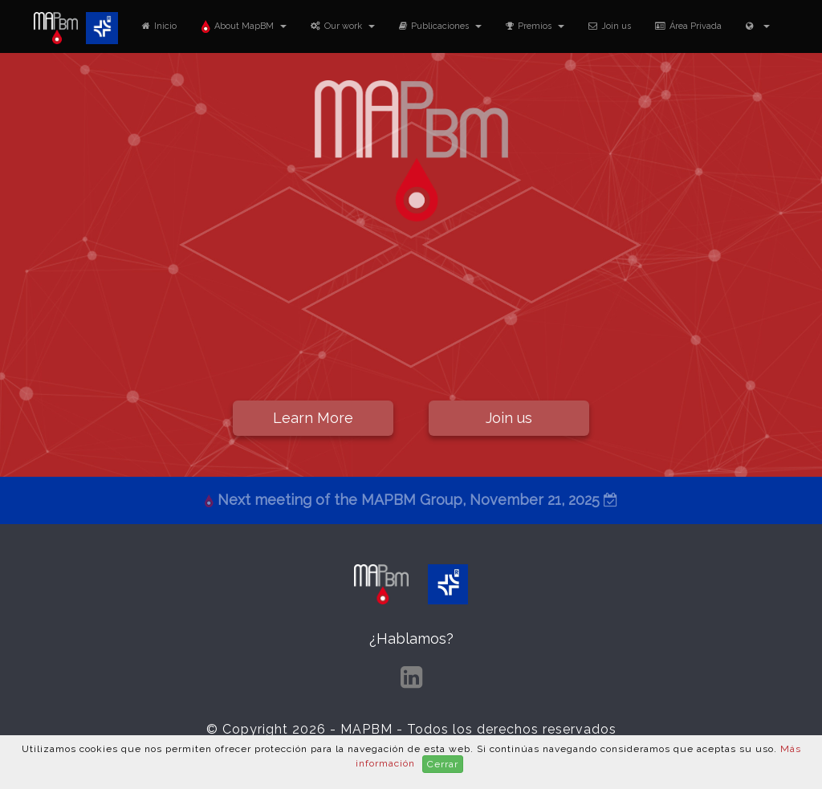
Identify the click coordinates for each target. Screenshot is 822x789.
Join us (609, 26)
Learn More (313, 417)
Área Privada (688, 26)
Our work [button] (343, 26)
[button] (758, 26)
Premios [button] (535, 26)
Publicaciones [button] (440, 26)
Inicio (159, 26)
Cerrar (442, 764)
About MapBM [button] (244, 26)
